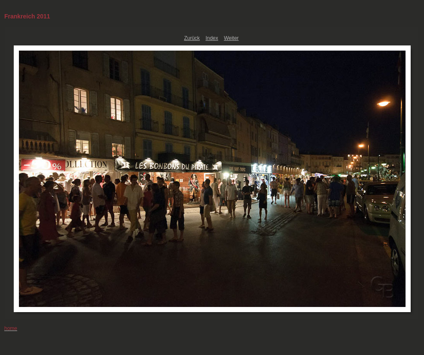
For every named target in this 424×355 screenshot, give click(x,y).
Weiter (231, 38)
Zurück (192, 38)
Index (211, 38)
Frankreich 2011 (27, 16)
